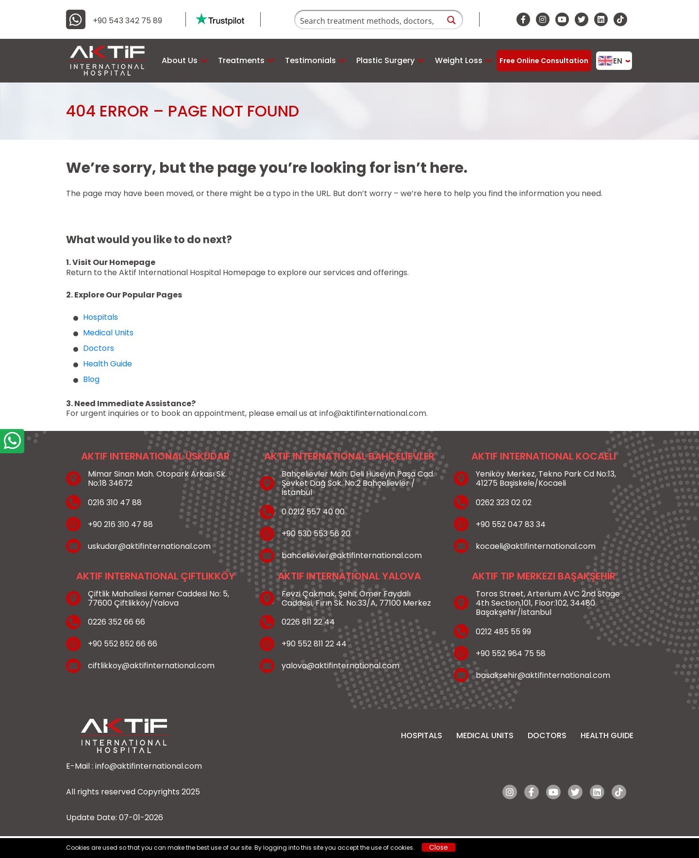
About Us (180, 60)
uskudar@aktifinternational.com (149, 546)
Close (438, 847)
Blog (91, 379)
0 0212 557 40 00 (313, 511)
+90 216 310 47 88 (120, 524)
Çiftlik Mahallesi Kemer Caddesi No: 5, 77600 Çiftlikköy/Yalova (158, 598)
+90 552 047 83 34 (511, 524)
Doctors (98, 348)
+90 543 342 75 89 (127, 21)
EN (610, 61)
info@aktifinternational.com (372, 413)
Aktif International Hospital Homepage (192, 272)
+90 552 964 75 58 (511, 653)
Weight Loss (459, 60)
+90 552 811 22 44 (314, 643)
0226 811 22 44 (308, 622)
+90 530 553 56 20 (316, 533)
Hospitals (100, 317)
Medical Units (108, 332)
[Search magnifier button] (452, 20)
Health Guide (107, 363)
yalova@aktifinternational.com (340, 665)
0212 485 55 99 (503, 631)
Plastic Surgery (385, 60)
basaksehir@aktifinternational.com (543, 675)
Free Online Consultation (543, 61)
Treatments (241, 60)
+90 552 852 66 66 (122, 643)
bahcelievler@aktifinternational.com (352, 555)
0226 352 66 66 (116, 622)
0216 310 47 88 (115, 502)
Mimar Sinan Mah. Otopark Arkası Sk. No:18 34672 (157, 478)
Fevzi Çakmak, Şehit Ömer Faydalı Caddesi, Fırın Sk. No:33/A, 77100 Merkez (356, 598)
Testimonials (310, 60)
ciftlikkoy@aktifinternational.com (151, 665)
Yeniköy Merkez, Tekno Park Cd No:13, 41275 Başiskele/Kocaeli (546, 478)
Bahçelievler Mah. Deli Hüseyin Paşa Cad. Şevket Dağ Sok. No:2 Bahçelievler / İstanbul (358, 483)
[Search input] (368, 20)
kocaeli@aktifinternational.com (536, 546)
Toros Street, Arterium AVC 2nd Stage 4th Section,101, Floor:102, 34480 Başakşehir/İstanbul (548, 603)
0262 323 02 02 (504, 502)
